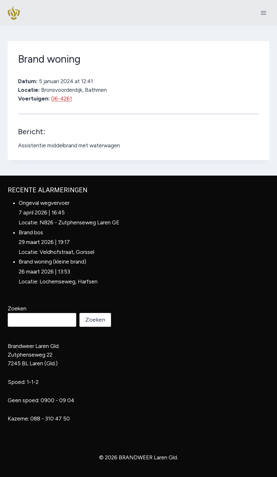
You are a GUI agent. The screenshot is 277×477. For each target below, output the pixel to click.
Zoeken (17, 308)
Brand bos (31, 232)
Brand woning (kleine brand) (52, 261)
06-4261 (61, 98)
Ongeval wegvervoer (44, 203)
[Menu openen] (263, 13)
